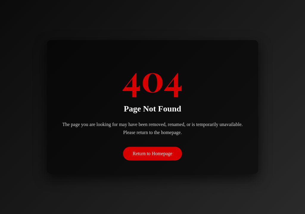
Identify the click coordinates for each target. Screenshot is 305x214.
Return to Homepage (152, 153)
